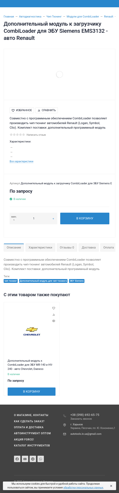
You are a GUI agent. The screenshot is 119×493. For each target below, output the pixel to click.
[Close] (110, 486)
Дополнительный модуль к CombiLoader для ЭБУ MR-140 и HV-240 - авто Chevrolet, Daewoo (30, 365)
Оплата (108, 247)
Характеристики (40, 247)
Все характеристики (21, 161)
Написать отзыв (36, 134)
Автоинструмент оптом (32, 433)
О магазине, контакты (31, 415)
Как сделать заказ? (29, 421)
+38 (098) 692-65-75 (84, 415)
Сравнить (46, 110)
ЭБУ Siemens (77, 280)
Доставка (89, 247)
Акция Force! (24, 439)
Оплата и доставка (29, 427)
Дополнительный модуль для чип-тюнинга (43, 280)
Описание (14, 247)
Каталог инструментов (32, 445)
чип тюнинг (10, 280)
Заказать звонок (81, 418)
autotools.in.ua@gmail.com (85, 433)
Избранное (22, 110)
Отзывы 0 (67, 247)
